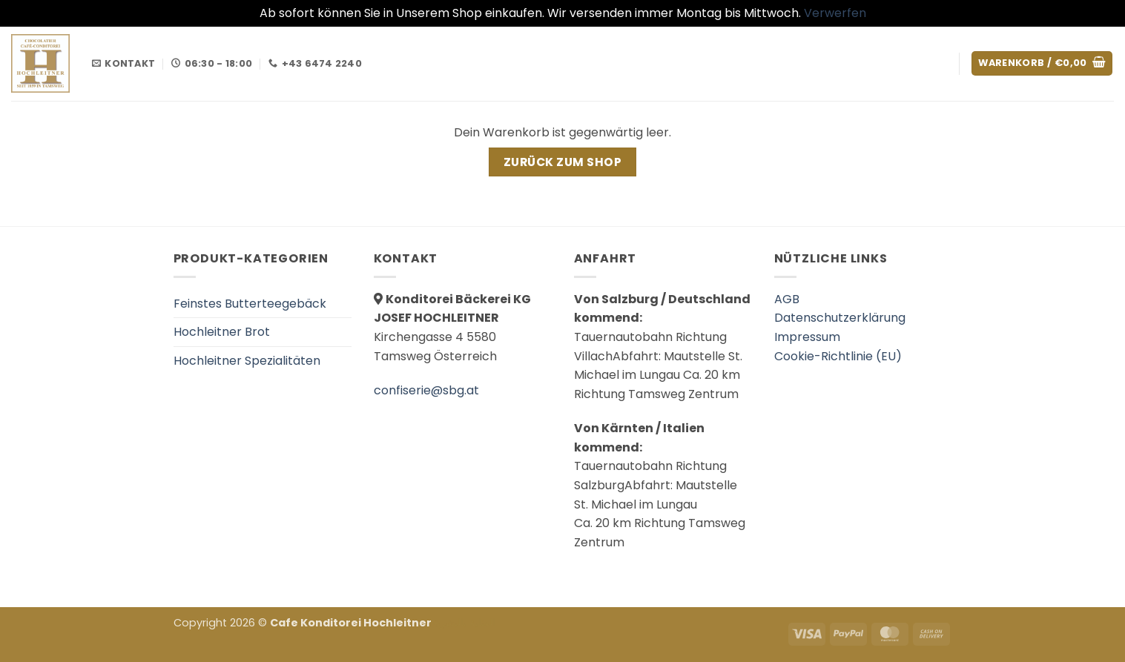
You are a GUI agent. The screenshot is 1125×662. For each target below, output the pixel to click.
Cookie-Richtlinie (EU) (838, 356)
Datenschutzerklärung (839, 317)
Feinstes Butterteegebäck (250, 303)
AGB (786, 299)
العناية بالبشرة (465, 622)
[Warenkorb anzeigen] (1041, 63)
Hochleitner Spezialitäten (247, 360)
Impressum (807, 336)
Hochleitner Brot (222, 331)
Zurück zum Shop (562, 162)
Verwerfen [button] (835, 12)
